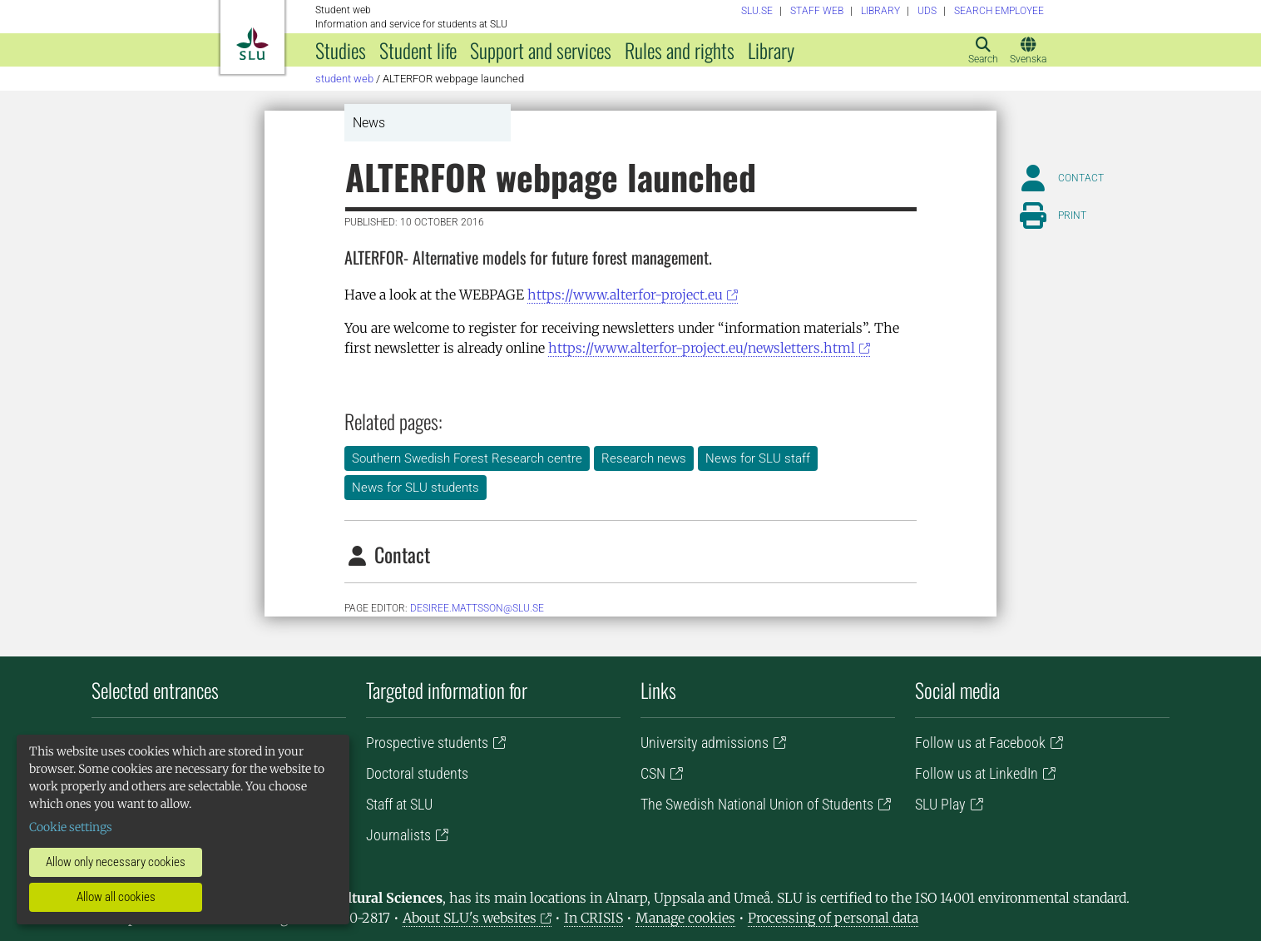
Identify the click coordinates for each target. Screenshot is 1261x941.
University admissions (704, 742)
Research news (643, 458)
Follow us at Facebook (980, 742)
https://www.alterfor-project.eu (625, 294)
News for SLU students (415, 487)
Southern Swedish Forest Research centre (467, 458)
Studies (340, 50)
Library (771, 50)
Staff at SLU (399, 804)
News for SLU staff (757, 458)
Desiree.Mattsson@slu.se (477, 608)
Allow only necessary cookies (115, 861)
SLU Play (940, 804)
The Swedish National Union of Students (756, 804)
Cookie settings (70, 827)
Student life (418, 50)
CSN (652, 773)
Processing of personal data (833, 917)
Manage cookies (685, 917)
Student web (344, 78)
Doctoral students (417, 773)
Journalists (398, 835)
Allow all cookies (116, 896)
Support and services (540, 50)
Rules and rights (679, 50)
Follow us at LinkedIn (976, 773)
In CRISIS (593, 917)
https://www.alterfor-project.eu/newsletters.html (701, 347)
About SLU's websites (470, 917)
